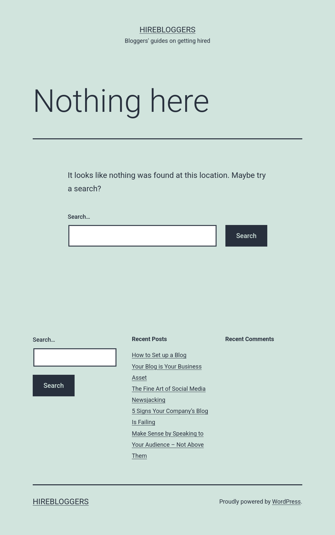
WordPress (286, 501)
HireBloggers (167, 29)
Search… (79, 216)
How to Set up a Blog (159, 355)
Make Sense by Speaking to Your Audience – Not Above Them (168, 444)
